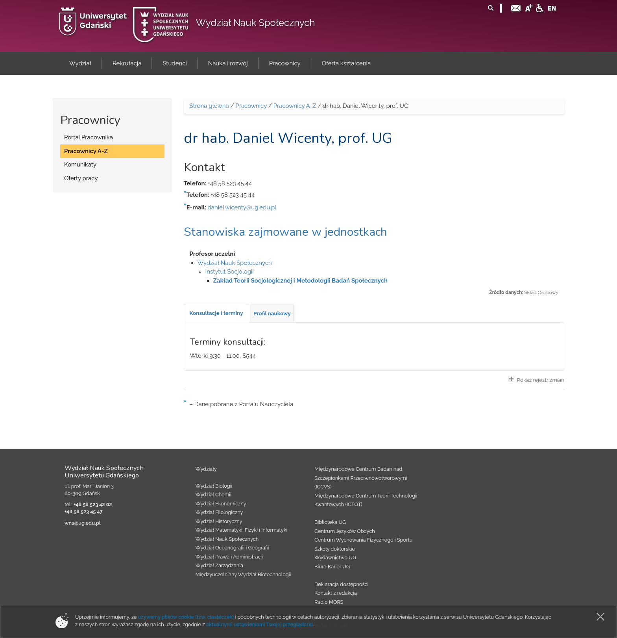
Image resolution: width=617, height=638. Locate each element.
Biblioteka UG (330, 522)
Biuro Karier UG (332, 567)
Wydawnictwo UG (335, 557)
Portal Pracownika (88, 137)
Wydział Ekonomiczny (221, 504)
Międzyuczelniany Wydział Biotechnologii (243, 574)
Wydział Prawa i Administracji (229, 557)
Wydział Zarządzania (219, 565)
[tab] (216, 313)
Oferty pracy (81, 178)
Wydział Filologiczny (219, 512)
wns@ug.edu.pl (83, 523)
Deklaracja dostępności (341, 584)
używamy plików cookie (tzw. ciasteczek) (186, 617)
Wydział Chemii (213, 494)
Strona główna (209, 105)
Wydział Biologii (214, 486)
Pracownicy (251, 105)
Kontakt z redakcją (335, 593)
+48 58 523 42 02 (93, 504)
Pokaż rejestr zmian (536, 379)
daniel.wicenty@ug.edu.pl (242, 207)
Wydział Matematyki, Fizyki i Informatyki (242, 530)
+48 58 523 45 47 (84, 511)
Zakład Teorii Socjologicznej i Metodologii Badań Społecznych (300, 280)
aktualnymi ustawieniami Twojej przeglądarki (259, 624)
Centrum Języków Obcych (344, 531)
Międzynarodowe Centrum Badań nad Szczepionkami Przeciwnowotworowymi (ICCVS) (360, 478)
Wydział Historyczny (219, 521)
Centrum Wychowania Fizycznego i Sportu (363, 540)
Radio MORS (329, 602)
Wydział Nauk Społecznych (255, 22)
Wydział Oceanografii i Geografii (232, 548)
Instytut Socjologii (229, 271)
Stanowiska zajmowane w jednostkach (285, 232)
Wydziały (206, 469)
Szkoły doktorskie (334, 549)
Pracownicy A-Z (86, 151)
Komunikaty (80, 164)
